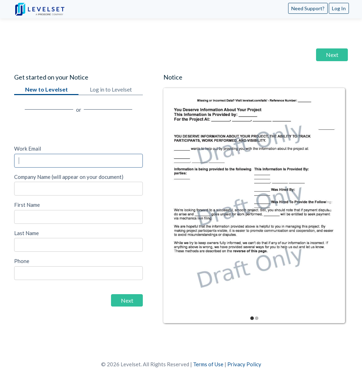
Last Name (26, 233)
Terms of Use (208, 364)
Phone (21, 261)
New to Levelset (46, 90)
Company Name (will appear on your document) (68, 177)
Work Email (27, 148)
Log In (339, 8)
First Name (27, 205)
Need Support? (308, 8)
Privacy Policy (244, 364)
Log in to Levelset (110, 90)
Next (332, 54)
